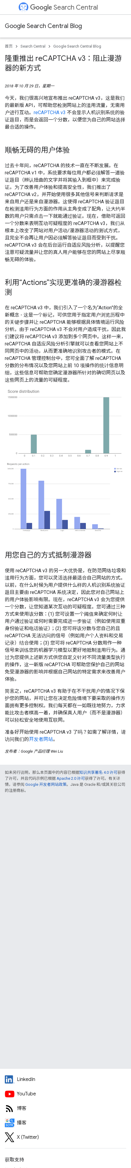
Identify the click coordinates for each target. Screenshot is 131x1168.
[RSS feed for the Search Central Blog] (65, 1108)
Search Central (64, 7)
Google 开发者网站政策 (46, 784)
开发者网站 (41, 739)
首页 (9, 46)
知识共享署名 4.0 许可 (98, 772)
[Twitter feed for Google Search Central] (65, 1137)
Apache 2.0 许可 (71, 778)
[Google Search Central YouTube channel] (65, 1094)
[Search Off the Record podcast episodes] (65, 1123)
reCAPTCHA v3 (50, 112)
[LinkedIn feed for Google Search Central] (65, 1079)
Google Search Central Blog (43, 26)
